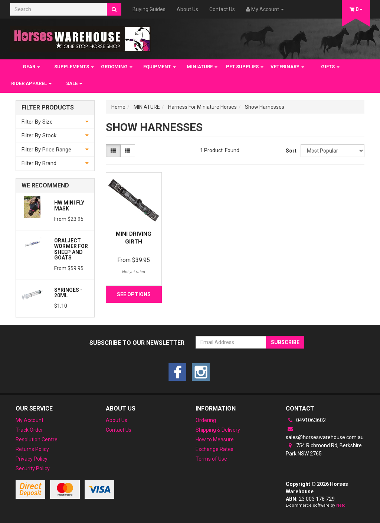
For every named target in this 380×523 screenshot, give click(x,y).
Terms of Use (211, 459)
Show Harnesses (264, 107)
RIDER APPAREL (31, 83)
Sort (290, 151)
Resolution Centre (37, 439)
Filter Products (48, 107)
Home (118, 107)
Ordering (206, 420)
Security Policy (33, 468)
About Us (187, 9)
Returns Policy (32, 449)
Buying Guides (149, 9)
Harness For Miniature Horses (202, 107)
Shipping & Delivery (218, 430)
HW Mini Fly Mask (69, 205)
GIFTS (330, 66)
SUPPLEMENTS (74, 66)
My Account (29, 420)
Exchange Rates (214, 449)
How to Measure (215, 439)
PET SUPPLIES (244, 66)
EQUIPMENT (159, 66)
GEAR (31, 66)
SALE (74, 83)
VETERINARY (287, 66)
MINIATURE (202, 66)
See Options (134, 294)
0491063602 (306, 420)
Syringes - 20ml (68, 292)
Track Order (29, 430)
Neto (340, 505)
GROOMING (116, 66)
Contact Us (222, 9)
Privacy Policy (32, 459)
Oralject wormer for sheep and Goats (71, 249)
